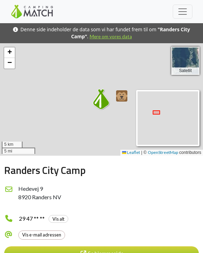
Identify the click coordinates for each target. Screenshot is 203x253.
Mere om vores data (111, 36)
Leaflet (131, 152)
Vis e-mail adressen (41, 235)
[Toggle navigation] (182, 12)
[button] (121, 96)
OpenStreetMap (163, 152)
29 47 (43, 218)
